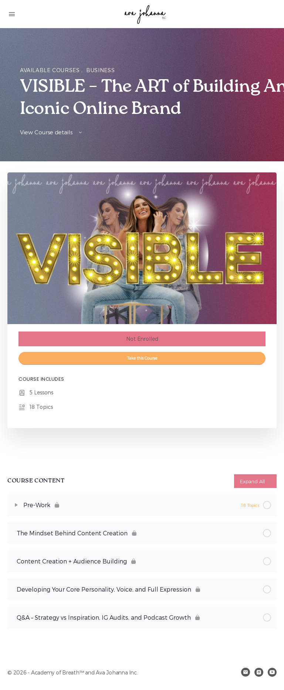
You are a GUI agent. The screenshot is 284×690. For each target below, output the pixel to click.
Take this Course (142, 358)
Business (100, 70)
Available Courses (50, 70)
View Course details (51, 132)
